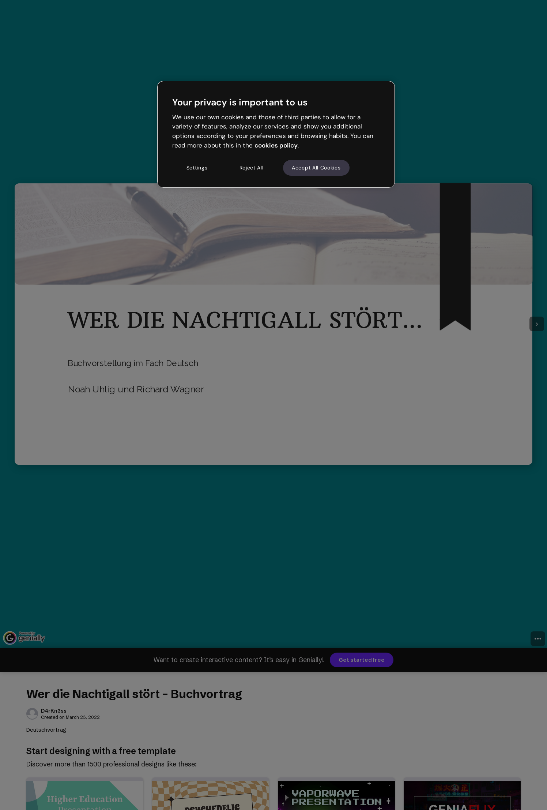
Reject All (251, 167)
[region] (276, 134)
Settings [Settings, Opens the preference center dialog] (197, 167)
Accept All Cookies (316, 167)
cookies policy (276, 145)
